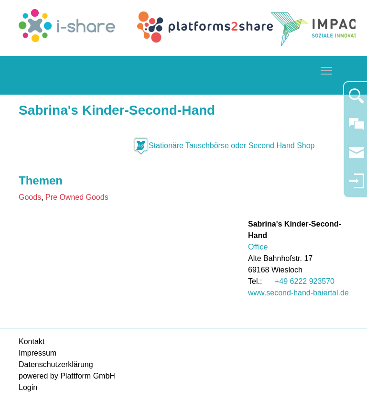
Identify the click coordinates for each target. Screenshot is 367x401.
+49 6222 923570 (305, 281)
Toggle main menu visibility (327, 69)
